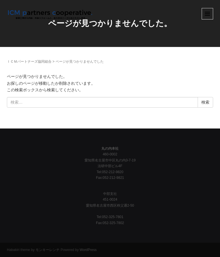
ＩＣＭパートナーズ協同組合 (29, 62)
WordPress (88, 250)
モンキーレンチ (48, 250)
